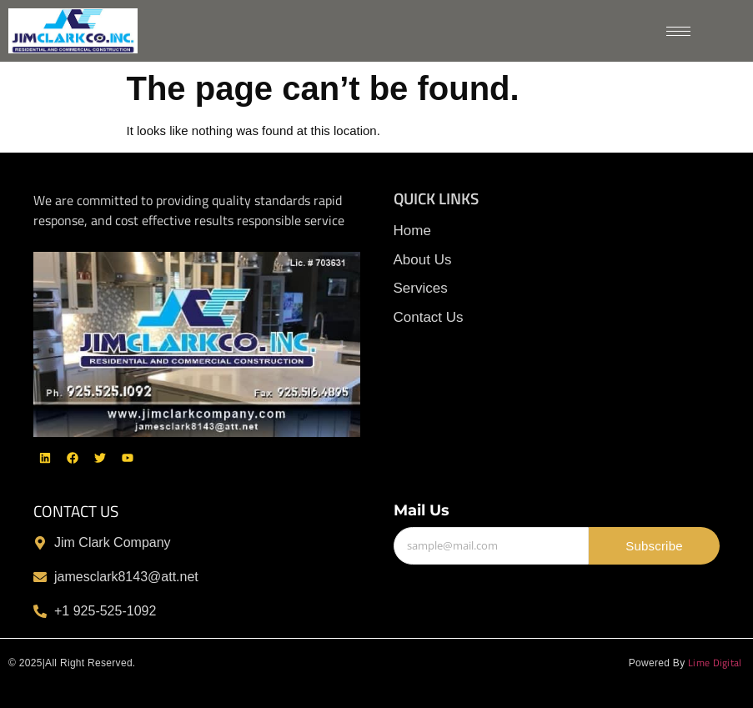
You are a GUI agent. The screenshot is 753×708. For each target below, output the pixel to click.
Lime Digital (716, 662)
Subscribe (654, 546)
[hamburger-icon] (678, 31)
